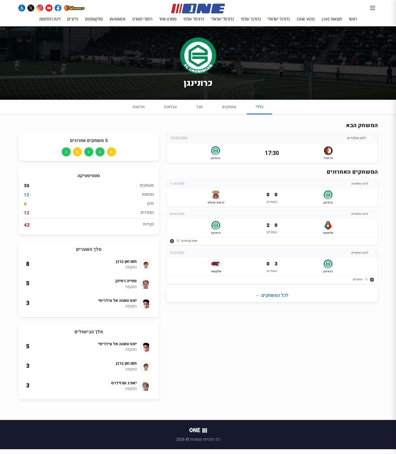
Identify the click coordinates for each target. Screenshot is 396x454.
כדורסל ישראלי (222, 23)
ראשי (353, 23)
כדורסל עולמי (194, 23)
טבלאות (170, 111)
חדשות (139, 111)
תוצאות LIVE (332, 23)
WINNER (118, 23)
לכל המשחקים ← (272, 301)
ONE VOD (306, 23)
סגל (199, 111)
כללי (259, 114)
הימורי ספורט (142, 23)
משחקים (229, 111)
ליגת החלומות (50, 23)
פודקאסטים (94, 23)
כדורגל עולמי (251, 23)
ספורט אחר (168, 23)
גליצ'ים (72, 23)
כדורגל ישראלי (279, 23)
